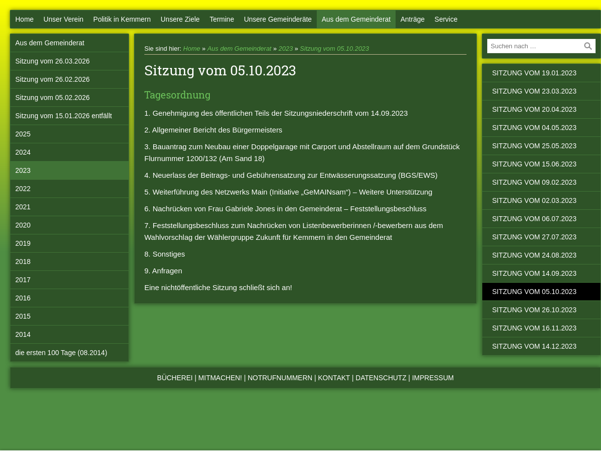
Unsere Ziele (180, 19)
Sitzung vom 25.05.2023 (534, 146)
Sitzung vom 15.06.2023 (534, 164)
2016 (23, 298)
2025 (23, 134)
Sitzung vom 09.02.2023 (534, 182)
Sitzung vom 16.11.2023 (534, 328)
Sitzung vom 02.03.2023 (534, 200)
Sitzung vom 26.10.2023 (534, 310)
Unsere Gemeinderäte (278, 19)
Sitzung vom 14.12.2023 (534, 346)
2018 (23, 261)
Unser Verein (63, 19)
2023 (23, 170)
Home (24, 19)
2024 (23, 152)
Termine (221, 19)
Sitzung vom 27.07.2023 (534, 237)
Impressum (433, 378)
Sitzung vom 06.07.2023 (534, 219)
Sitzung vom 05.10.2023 (334, 48)
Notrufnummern (280, 378)
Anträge (413, 19)
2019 (23, 243)
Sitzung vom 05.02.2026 (52, 97)
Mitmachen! (220, 378)
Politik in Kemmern (122, 19)
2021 (23, 207)
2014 (23, 334)
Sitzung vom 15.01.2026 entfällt (63, 116)
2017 (23, 280)
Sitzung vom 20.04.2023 (534, 109)
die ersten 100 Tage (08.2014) (61, 353)
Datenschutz (381, 378)
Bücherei (175, 378)
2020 (23, 225)
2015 (23, 316)
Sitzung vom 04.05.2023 (534, 127)
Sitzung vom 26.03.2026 (52, 61)
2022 (23, 189)
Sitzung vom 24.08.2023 (534, 255)
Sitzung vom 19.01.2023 (534, 73)
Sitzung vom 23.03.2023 (534, 91)
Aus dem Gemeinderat (356, 19)
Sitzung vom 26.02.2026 (52, 79)
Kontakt (334, 378)
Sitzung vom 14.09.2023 (534, 273)
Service (446, 19)
